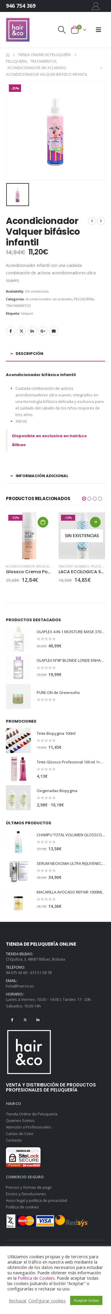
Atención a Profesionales (28, 1127)
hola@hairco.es (20, 986)
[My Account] (96, 6)
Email (53, 331)
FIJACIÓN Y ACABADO (74, 566)
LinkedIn (32, 331)
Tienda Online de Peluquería (31, 1114)
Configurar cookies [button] (47, 1300)
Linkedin (38, 1019)
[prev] (92, 221)
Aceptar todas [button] (86, 1300)
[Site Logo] (18, 30)
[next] (101, 221)
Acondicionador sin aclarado (49, 299)
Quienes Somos (20, 1120)
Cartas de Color (20, 1133)
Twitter (21, 331)
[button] (61, 30)
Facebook (10, 331)
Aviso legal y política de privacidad (36, 1200)
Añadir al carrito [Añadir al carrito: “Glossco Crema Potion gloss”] (43, 522)
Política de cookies (22, 1207)
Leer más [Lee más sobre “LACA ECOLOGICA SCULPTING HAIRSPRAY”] (95, 522)
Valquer (27, 313)
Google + (43, 331)
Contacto (14, 1140)
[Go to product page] (29, 535)
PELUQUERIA (84, 299)
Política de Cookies (36, 1278)
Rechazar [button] (18, 1300)
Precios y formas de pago (29, 1187)
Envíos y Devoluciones (26, 1193)
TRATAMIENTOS (18, 305)
